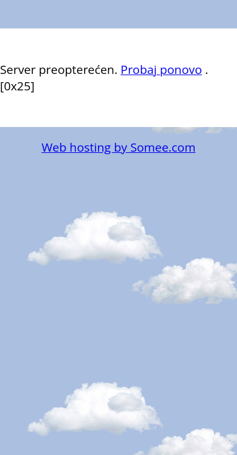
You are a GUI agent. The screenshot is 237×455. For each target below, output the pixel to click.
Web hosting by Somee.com (119, 147)
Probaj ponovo (161, 69)
